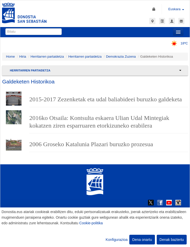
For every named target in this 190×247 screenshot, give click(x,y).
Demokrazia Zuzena (121, 56)
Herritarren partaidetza (47, 56)
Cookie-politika (91, 223)
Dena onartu (142, 240)
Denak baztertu (172, 240)
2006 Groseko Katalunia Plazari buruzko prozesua (91, 144)
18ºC (178, 43)
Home (10, 56)
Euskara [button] (176, 9)
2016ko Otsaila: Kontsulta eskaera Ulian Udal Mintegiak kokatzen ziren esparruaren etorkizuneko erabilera (99, 122)
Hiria (22, 56)
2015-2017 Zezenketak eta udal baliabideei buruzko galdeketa (105, 99)
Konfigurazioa (117, 240)
